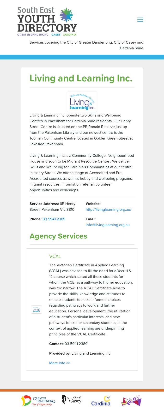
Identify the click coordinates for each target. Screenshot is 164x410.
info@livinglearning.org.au (108, 225)
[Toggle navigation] (140, 19)
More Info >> (59, 363)
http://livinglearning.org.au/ (108, 209)
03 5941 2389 (54, 219)
